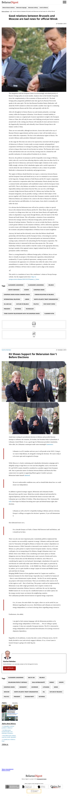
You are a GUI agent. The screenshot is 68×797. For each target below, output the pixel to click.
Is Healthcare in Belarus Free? (8, 740)
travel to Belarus (44, 8)
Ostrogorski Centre (41, 779)
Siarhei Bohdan (6, 350)
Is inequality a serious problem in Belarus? (8, 727)
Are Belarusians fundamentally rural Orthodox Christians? (7, 732)
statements (50, 444)
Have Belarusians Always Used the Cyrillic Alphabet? (9, 736)
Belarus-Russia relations (9, 8)
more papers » (15, 703)
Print (34, 326)
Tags (3, 286)
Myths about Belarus (9, 724)
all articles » (9, 668)
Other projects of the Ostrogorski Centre (34, 783)
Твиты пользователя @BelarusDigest (7, 770)
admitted (27, 475)
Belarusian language (21, 8)
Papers (4, 703)
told (10, 501)
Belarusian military (33, 8)
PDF (34, 336)
